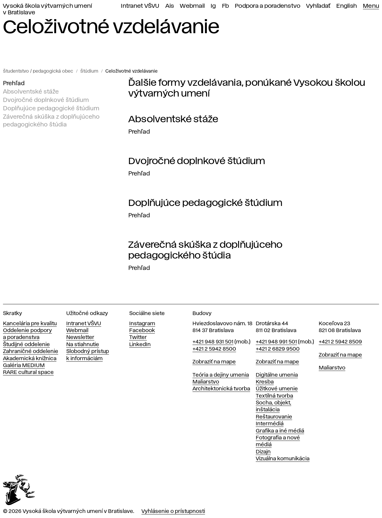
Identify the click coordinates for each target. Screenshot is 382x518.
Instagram (142, 323)
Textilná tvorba (274, 396)
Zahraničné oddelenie (30, 351)
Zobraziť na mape (214, 362)
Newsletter (80, 337)
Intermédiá (270, 423)
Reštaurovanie (274, 417)
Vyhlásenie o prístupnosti (173, 511)
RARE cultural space (28, 372)
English (346, 6)
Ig (213, 6)
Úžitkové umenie (277, 388)
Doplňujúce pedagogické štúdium (51, 108)
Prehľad (13, 83)
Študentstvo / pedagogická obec (38, 71)
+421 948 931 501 (212, 342)
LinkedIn (140, 344)
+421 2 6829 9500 (278, 349)
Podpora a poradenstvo (267, 6)
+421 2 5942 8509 (340, 342)
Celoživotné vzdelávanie (131, 71)
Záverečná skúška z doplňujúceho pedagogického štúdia (51, 120)
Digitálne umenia (277, 375)
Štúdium (89, 71)
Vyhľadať (318, 6)
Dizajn (263, 452)
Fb (225, 6)
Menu (371, 6)
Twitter (138, 337)
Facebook (142, 330)
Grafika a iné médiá (280, 431)
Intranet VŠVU (140, 6)
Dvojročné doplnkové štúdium (46, 100)
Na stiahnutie (82, 344)
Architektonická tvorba (221, 388)
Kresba (265, 382)
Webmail (192, 6)
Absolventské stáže (31, 91)
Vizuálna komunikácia (282, 458)
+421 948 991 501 (276, 342)
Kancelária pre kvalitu (30, 323)
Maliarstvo (205, 382)
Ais (169, 6)
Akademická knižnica (29, 358)
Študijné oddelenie (26, 344)
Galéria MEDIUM (24, 365)
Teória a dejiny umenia (220, 375)
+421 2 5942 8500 (214, 349)
